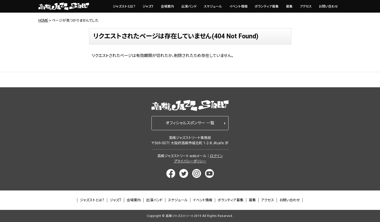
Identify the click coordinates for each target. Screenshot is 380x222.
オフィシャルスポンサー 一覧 (190, 123)
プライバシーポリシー (190, 161)
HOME (43, 20)
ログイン (216, 156)
